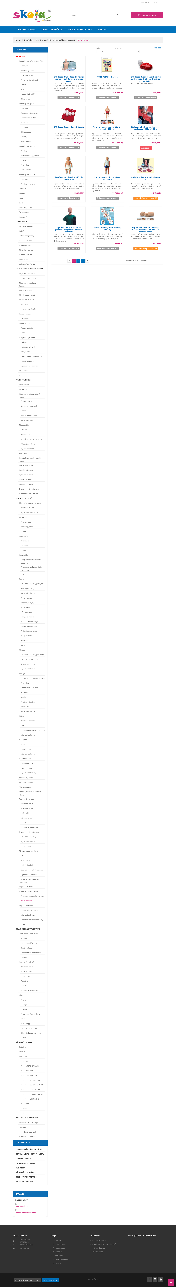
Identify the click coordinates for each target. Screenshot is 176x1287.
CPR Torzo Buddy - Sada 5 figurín (69, 127)
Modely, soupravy (28, 184)
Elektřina (24, 640)
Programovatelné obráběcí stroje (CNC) (31, 568)
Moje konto (145, 2)
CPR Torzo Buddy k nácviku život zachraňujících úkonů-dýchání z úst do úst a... (146, 79)
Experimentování (25, 255)
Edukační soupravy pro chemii (32, 654)
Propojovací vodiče (28, 118)
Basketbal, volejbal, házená (32, 870)
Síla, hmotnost (26, 612)
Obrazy (24, 957)
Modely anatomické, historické (33, 730)
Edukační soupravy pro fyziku (32, 584)
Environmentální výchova (29, 489)
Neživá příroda (27, 706)
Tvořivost (24, 304)
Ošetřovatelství (27, 948)
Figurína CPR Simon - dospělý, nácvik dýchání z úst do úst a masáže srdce (145, 229)
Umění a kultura (25, 314)
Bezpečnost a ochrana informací (104, 1244)
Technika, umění (25, 207)
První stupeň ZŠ (24, 380)
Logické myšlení (25, 245)
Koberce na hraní (28, 347)
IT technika (25, 924)
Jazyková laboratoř (28, 1132)
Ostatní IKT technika (27, 1137)
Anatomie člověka (28, 702)
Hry (22, 856)
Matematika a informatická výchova (29, 395)
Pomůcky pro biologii (27, 146)
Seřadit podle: (120, 48)
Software (22, 1127)
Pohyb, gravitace (27, 617)
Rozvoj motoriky (27, 328)
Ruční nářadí (26, 813)
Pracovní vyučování (28, 309)
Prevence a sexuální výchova (32, 896)
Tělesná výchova (25, 479)
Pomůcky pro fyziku (26, 103)
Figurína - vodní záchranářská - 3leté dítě (107, 178)
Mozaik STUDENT (27, 1070)
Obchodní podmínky (99, 1240)
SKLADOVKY (21, 56)
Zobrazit (99, 48)
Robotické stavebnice (29, 910)
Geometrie (25, 545)
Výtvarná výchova (26, 475)
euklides (24, 1108)
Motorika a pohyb (26, 250)
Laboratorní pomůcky (29, 659)
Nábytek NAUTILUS (25, 1181)
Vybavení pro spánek (29, 366)
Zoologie (24, 697)
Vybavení (23, 217)
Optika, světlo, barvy (29, 626)
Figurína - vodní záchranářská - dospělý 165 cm (107, 128)
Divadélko (25, 318)
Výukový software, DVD (30, 512)
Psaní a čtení (24, 384)
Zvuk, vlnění (25, 645)
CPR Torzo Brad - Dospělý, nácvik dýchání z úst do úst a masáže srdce (69, 79)
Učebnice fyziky (23, 1158)
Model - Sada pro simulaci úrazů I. (145, 178)
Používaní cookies (98, 1248)
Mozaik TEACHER (27, 1061)
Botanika (24, 692)
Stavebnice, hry (27, 75)
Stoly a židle (25, 351)
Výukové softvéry (28, 915)
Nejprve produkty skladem (26, 1212)
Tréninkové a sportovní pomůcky (29, 881)
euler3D (24, 1113)
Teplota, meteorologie (29, 621)
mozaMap (25, 1104)
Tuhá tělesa (25, 607)
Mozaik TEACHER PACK (30, 1066)
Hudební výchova (26, 470)
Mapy (23, 744)
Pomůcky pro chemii (27, 174)
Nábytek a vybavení (27, 337)
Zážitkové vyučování (27, 264)
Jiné (22, 574)
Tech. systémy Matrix (26, 1177)
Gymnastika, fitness (29, 874)
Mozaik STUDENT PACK (30, 1075)
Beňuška (22, 1047)
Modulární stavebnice (29, 827)
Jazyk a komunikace (27, 273)
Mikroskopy (25, 165)
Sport (21, 198)
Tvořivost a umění (26, 240)
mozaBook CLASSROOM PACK (32, 1094)
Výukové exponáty (25, 1172)
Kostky (23, 89)
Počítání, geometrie (28, 70)
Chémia (24, 1009)
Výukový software (28, 593)
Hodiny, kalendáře (28, 94)
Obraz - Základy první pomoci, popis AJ (107, 228)
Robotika (24, 981)
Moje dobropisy (59, 1248)
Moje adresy (57, 1252)
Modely (24, 151)
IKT (20, 375)
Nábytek (24, 342)
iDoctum (22, 1052)
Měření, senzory (27, 598)
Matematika (23, 536)
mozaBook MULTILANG (30, 1099)
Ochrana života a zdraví (28, 494)
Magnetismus (26, 636)
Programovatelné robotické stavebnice (31, 561)
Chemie (22, 650)
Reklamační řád (97, 1252)
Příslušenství (26, 141)
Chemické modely (28, 664)
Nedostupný (21, 1206)
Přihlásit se (157, 2)
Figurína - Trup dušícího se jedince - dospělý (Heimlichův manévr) (68, 229)
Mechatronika (26, 971)
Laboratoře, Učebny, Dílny (29, 1149)
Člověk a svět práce (26, 300)
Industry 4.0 (25, 976)
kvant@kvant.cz (25, 1249)
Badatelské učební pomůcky (32, 920)
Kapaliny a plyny (27, 602)
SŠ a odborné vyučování (28, 929)
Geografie (23, 740)
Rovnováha (25, 860)
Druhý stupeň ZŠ (24, 498)
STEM (23, 1019)
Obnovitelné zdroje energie (32, 1033)
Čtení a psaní (24, 259)
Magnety (24, 122)
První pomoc (26, 901)
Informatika (23, 555)
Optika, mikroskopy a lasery (30, 1154)
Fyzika (21, 579)
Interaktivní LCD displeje (28, 1122)
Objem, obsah (26, 132)
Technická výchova (26, 799)
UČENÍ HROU (21, 221)
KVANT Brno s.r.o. (21, 1236)
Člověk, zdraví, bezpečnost (31, 439)
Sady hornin (26, 749)
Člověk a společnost (27, 295)
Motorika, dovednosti (29, 80)
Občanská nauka (26, 758)
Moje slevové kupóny (60, 1259)
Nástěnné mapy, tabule (30, 155)
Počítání (22, 231)
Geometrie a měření (29, 406)
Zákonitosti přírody (26, 236)
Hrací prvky (23, 370)
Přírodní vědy (24, 995)
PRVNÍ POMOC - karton (107, 77)
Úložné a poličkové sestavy (31, 356)
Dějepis (22, 193)
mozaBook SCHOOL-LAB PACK (32, 1085)
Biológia (24, 1004)
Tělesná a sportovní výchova (30, 851)
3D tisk (23, 822)
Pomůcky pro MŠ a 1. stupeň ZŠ (31, 61)
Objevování (25, 99)
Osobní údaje (58, 1256)
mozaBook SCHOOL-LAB (30, 1080)
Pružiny (24, 137)
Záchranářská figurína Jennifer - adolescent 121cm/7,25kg (146, 128)
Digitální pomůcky (26, 905)
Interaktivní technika (27, 1117)
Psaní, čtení (25, 66)
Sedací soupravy (27, 361)
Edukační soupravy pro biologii (33, 678)
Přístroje (24, 108)
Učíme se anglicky (26, 226)
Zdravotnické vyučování (28, 934)
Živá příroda (25, 430)
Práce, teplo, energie (29, 631)
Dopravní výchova (26, 484)
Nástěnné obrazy (28, 721)
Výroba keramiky (27, 818)
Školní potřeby (24, 212)
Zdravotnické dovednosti (31, 952)
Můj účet (55, 1236)
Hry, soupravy (26, 768)
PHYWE (24, 1038)
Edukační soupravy (28, 837)
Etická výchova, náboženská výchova (29, 459)
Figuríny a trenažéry (26, 1163)
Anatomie (25, 938)
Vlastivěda (23, 453)
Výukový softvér (27, 420)
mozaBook (23, 1056)
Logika (23, 85)
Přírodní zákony (27, 434)
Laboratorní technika (29, 1028)
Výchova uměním (25, 787)
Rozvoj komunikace (28, 278)
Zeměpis (22, 189)
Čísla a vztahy (26, 401)
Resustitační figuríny (29, 943)
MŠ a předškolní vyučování (29, 268)
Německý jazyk (27, 526)
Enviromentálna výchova (30, 1014)
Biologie (22, 673)
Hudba (21, 203)
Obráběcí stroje (27, 804)
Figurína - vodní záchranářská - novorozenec (68, 178)
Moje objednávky (59, 1244)
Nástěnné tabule (27, 508)
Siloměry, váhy (26, 127)
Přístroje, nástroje (28, 444)
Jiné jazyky (25, 531)
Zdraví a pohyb (25, 323)
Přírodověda (24, 425)
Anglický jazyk (26, 522)
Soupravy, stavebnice (29, 113)
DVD (22, 725)
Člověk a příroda (25, 290)
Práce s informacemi (29, 415)
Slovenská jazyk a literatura (30, 503)
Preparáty (25, 160)
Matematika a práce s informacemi (27, 284)
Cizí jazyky (23, 389)
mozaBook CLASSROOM (30, 1089)
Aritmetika (25, 541)
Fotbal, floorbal (27, 865)
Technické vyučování (27, 962)
